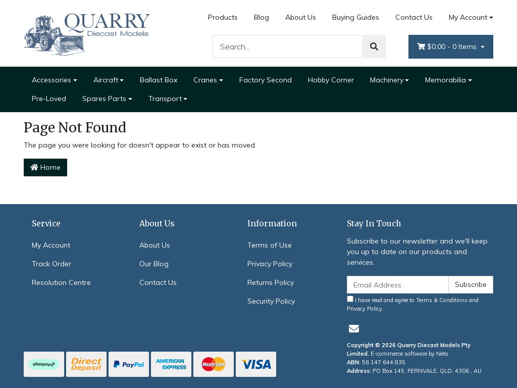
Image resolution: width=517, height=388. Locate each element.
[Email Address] (398, 285)
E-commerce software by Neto (409, 353)
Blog (261, 17)
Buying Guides (355, 17)
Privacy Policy (269, 263)
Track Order (51, 263)
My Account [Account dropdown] (468, 17)
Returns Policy (270, 282)
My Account (51, 245)
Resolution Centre (61, 282)
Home (45, 167)
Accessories (51, 79)
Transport (165, 98)
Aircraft (105, 79)
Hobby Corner (331, 79)
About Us (300, 17)
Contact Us (414, 17)
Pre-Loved (49, 98)
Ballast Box (158, 79)
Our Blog (154, 263)
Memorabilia (445, 79)
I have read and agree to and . (413, 304)
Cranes (205, 79)
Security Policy (271, 301)
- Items (448, 46)
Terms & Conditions (442, 300)
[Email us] (354, 328)
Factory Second (265, 79)
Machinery (386, 79)
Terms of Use (269, 245)
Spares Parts (104, 98)
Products (223, 17)
